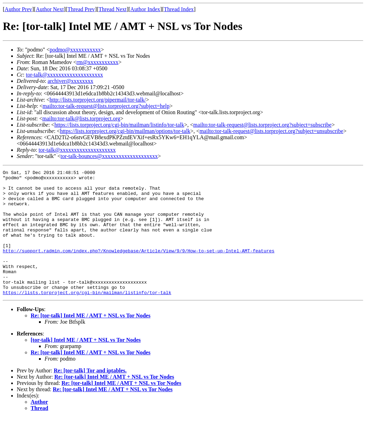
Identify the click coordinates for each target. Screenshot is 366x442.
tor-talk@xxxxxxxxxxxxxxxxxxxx (64, 75)
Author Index (145, 9)
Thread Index (179, 9)
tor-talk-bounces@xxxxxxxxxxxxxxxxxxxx (109, 156)
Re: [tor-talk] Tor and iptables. (90, 395)
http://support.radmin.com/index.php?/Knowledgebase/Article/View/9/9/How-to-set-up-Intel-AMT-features (138, 267)
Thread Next (112, 9)
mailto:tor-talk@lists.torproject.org (81, 118)
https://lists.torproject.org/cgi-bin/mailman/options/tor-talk (125, 131)
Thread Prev (81, 9)
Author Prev (18, 9)
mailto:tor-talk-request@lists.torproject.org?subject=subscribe (262, 125)
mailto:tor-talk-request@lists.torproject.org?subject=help (105, 106)
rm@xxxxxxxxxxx (98, 62)
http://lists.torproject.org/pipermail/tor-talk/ (97, 100)
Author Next (50, 9)
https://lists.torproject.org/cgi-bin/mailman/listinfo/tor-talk (119, 125)
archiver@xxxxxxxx (70, 81)
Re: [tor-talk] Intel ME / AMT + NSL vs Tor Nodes (90, 341)
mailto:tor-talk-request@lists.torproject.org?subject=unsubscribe (271, 131)
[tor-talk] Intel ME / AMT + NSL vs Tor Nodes (86, 365)
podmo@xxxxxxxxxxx (75, 50)
